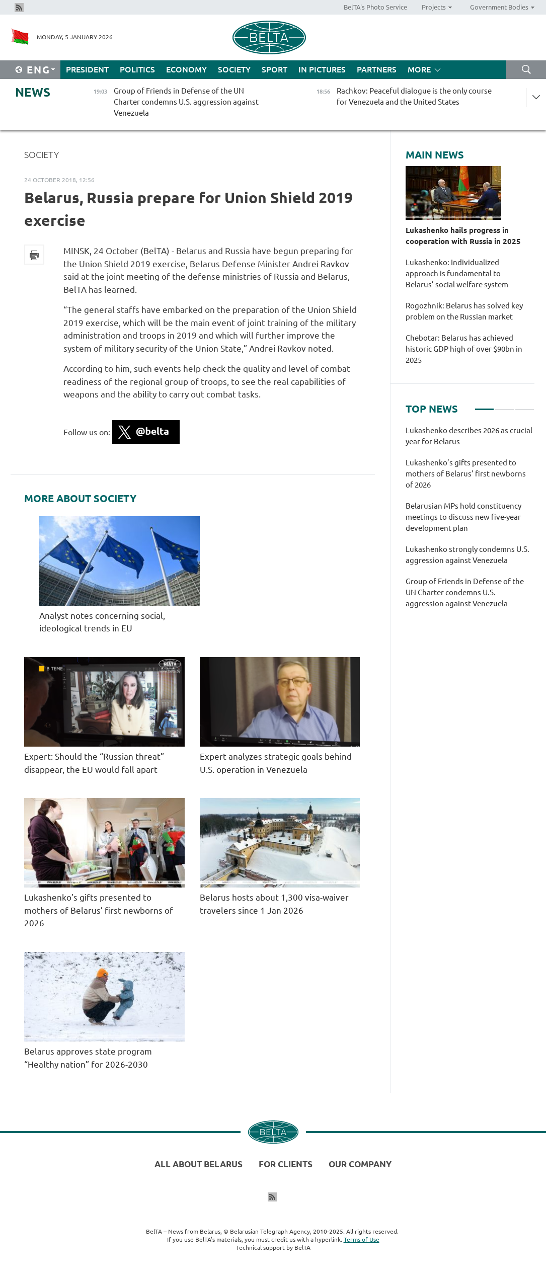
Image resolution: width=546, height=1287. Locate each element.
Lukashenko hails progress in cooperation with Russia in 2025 (463, 236)
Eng (38, 69)
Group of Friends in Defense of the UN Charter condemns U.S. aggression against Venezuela (465, 592)
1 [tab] (484, 405)
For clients (286, 1164)
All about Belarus (198, 1164)
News (32, 92)
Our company (360, 1164)
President (87, 69)
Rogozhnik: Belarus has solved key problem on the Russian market (464, 311)
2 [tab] (504, 405)
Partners (377, 69)
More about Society (80, 499)
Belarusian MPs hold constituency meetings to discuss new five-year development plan (463, 517)
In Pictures (322, 69)
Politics (137, 69)
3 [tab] (524, 405)
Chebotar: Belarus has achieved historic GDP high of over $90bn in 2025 (464, 349)
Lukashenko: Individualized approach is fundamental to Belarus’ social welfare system (457, 273)
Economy (186, 69)
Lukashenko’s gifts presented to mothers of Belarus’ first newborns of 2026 (98, 910)
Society (234, 69)
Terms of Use (361, 1239)
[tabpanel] (470, 522)
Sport (274, 69)
